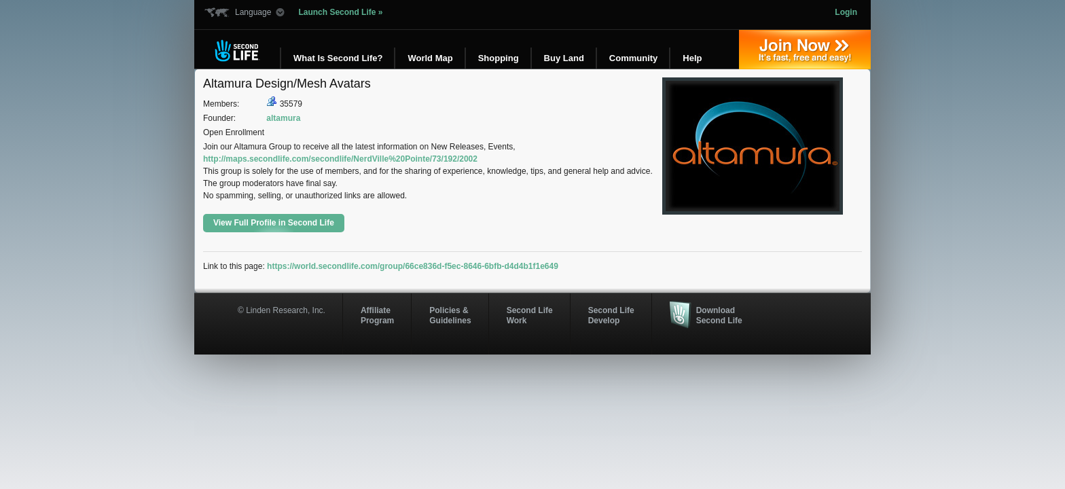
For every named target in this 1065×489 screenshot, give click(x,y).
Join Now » (805, 49)
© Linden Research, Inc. (281, 310)
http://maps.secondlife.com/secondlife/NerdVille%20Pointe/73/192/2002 (340, 159)
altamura (283, 118)
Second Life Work (530, 315)
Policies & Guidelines (450, 315)
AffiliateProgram (377, 315)
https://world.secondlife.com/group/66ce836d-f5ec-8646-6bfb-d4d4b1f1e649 (412, 266)
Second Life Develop (611, 315)
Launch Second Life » (340, 12)
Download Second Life (719, 315)
